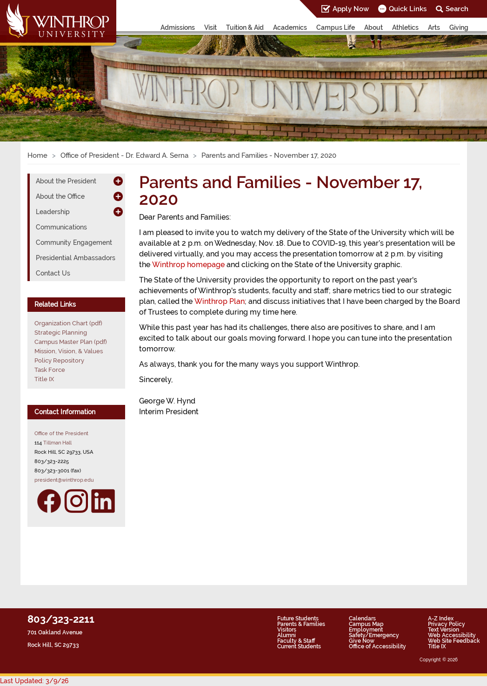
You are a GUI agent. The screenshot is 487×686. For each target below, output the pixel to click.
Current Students (299, 646)
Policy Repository (59, 360)
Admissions (177, 27)
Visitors (286, 629)
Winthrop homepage (188, 264)
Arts (434, 27)
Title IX (44, 379)
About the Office (60, 196)
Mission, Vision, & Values (68, 351)
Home (37, 155)
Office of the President (61, 433)
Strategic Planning (60, 332)
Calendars (362, 618)
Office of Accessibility (377, 646)
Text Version (443, 629)
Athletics (405, 27)
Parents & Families (301, 624)
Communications (61, 227)
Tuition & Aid (245, 27)
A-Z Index (441, 618)
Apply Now (351, 9)
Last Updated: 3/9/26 (34, 681)
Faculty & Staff (296, 641)
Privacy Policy (446, 624)
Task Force (49, 369)
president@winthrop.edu (64, 480)
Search (457, 9)
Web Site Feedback (454, 641)
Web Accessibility (452, 635)
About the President (66, 181)
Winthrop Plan (219, 301)
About (373, 27)
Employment (366, 629)
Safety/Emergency (374, 635)
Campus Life (335, 27)
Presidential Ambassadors (75, 258)
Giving (458, 27)
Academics (290, 27)
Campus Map (366, 624)
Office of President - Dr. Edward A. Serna (124, 155)
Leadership (53, 211)
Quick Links (408, 9)
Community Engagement (74, 242)
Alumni (286, 635)
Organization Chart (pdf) (68, 323)
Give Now (361, 641)
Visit (210, 27)
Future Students (298, 618)
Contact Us (53, 273)
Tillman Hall (57, 442)
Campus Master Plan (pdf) (70, 341)
